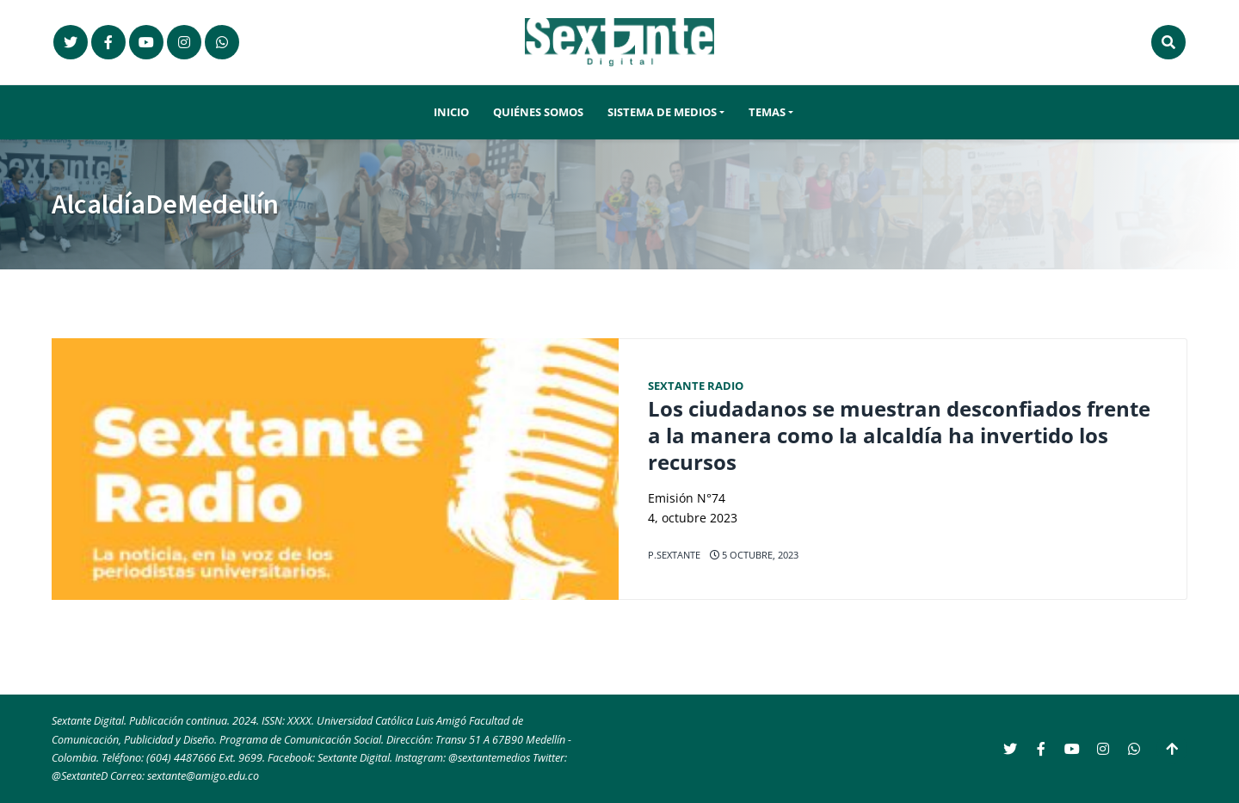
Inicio (451, 112)
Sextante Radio (695, 386)
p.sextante (674, 554)
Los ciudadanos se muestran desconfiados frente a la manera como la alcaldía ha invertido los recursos (899, 435)
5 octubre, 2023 (754, 554)
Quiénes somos (538, 112)
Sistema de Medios (662, 112)
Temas (767, 112)
